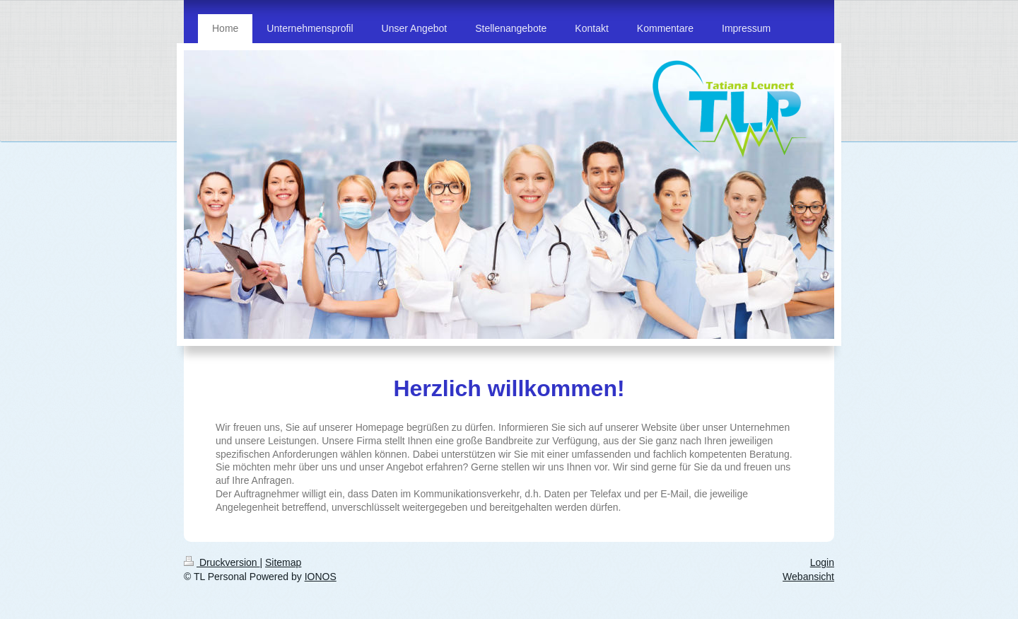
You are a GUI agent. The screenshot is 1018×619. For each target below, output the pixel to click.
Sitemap (283, 562)
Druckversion (221, 562)
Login (822, 562)
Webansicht (808, 576)
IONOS (321, 576)
